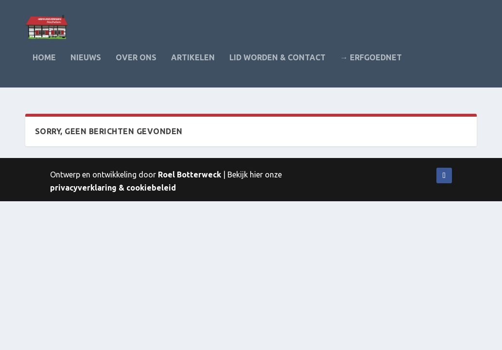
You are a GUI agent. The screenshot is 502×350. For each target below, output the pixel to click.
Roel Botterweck (189, 174)
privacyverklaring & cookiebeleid (113, 187)
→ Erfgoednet (371, 64)
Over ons (136, 64)
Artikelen (193, 64)
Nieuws (85, 64)
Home (44, 64)
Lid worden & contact (277, 64)
